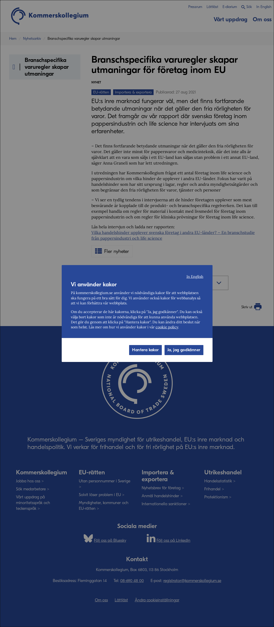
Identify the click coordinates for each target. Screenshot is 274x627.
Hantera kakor (145, 350)
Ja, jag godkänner (184, 350)
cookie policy (167, 327)
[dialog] (137, 313)
